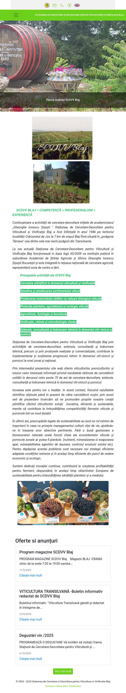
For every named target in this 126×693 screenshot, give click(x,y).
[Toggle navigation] (16, 15)
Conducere (75, 686)
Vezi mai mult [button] (63, 671)
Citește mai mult (30, 575)
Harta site (61, 686)
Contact (49, 686)
